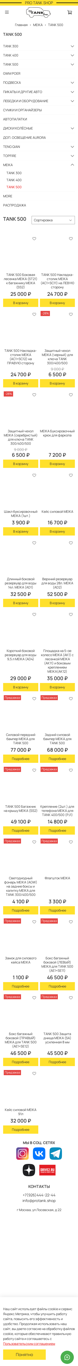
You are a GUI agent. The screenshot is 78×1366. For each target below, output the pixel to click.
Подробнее (20, 758)
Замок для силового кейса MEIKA (20, 960)
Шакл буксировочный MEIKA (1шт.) (20, 513)
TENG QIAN (11, 146)
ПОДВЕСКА (12, 82)
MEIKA (38, 25)
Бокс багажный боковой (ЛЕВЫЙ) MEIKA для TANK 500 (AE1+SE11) (57, 964)
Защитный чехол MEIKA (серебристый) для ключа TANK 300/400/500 (21, 437)
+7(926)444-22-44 (39, 1194)
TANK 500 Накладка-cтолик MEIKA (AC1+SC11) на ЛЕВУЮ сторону (57, 280)
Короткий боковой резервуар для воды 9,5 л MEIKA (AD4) (20, 654)
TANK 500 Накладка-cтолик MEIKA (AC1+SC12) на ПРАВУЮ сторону (20, 356)
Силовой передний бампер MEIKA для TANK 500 (20, 738)
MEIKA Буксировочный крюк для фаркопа (57, 433)
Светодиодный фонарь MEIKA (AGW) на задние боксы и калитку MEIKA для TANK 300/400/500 (20, 886)
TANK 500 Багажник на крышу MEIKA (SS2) (21, 808)
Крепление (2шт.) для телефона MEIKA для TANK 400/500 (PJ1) (57, 810)
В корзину (20, 303)
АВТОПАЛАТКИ (15, 119)
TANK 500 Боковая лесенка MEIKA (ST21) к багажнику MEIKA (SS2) (20, 280)
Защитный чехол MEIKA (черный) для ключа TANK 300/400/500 (57, 356)
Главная (21, 25)
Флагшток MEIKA (57, 878)
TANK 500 (10, 64)
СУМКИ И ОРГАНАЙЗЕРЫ (22, 110)
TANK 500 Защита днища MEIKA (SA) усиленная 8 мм (57, 1038)
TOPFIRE (9, 155)
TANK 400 (10, 55)
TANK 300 (10, 46)
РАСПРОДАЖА (14, 205)
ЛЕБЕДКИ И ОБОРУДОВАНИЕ (25, 101)
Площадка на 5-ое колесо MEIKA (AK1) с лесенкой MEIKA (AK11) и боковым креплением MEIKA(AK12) (57, 661)
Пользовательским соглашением (29, 1343)
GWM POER (11, 73)
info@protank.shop (39, 1200)
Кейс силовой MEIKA (57, 511)
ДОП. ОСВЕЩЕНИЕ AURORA (24, 137)
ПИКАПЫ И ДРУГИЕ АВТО (22, 92)
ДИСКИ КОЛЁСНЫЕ (18, 128)
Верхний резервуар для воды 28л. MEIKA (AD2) (57, 583)
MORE (7, 196)
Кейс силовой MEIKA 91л (20, 1111)
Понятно (24, 1354)
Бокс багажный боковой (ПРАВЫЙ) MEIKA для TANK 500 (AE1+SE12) (21, 1040)
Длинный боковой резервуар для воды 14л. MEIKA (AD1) (20, 583)
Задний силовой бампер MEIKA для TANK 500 (57, 738)
